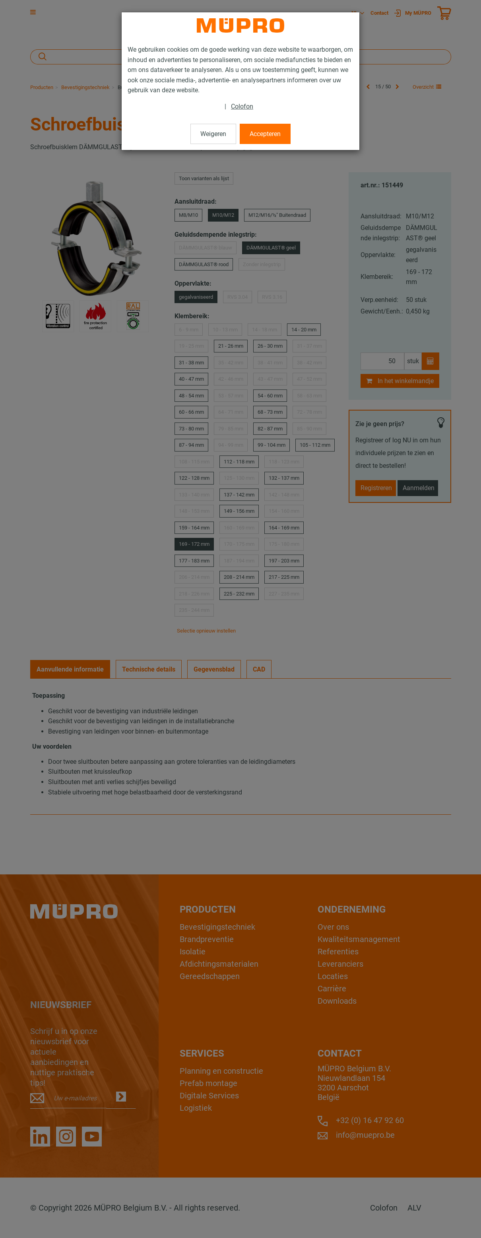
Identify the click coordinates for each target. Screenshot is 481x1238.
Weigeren (213, 134)
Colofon (242, 106)
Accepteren (265, 134)
